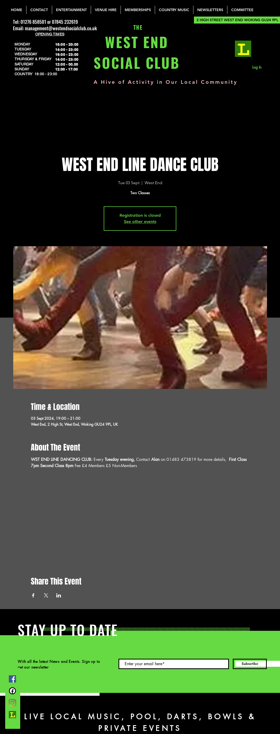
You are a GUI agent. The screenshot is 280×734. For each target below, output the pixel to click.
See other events (140, 221)
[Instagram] (12, 702)
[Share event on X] (46, 595)
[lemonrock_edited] (243, 49)
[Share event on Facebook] (33, 595)
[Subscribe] (250, 664)
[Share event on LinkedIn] (58, 595)
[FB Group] (12, 690)
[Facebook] (12, 679)
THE (136, 27)
